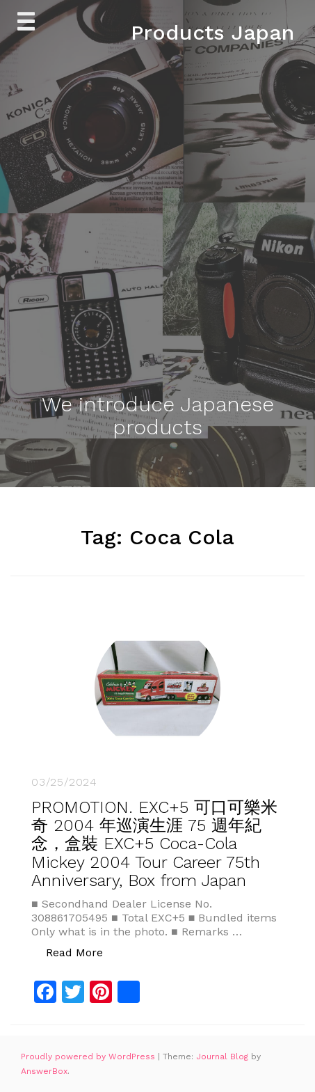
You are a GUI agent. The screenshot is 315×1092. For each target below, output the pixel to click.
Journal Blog (223, 1056)
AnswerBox (44, 1071)
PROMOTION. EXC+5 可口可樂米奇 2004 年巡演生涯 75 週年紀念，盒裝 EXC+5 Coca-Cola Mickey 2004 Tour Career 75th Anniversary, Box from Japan (154, 844)
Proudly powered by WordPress (89, 1056)
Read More (82, 951)
